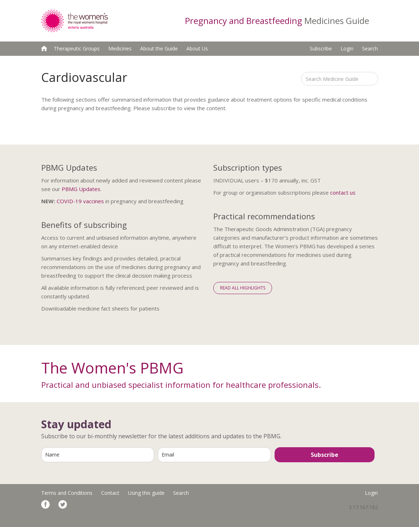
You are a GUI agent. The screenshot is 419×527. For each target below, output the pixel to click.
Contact (110, 492)
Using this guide (146, 492)
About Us (197, 48)
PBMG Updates (81, 188)
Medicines (120, 48)
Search (370, 48)
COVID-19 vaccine (79, 201)
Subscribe (321, 48)
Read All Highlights (242, 288)
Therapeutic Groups (77, 48)
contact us (343, 192)
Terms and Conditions (66, 492)
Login (347, 48)
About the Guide (159, 48)
